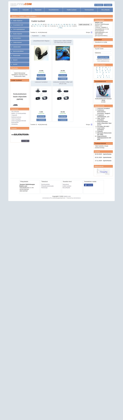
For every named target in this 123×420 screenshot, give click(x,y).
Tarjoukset (37, 10)
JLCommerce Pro (47, 198)
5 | (67, 26)
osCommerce (77, 198)
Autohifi (15, 64)
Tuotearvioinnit (100, 143)
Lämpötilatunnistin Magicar (41, 41)
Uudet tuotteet (16, 80)
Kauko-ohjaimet (17, 33)
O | (69, 24)
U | (40, 26)
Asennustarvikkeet (18, 51)
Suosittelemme (54, 10)
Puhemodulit (16, 55)
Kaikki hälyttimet (17, 20)
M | (64, 24)
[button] (98, 5)
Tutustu (14, 128)
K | (59, 24)
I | (54, 24)
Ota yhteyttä (105, 10)
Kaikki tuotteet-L (31, 16)
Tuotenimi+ (35, 35)
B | (36, 24)
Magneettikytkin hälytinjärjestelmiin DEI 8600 (104, 137)
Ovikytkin (100, 131)
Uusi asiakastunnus (103, 61)
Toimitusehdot (89, 10)
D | (41, 24)
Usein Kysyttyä (15, 119)
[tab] (19, 21)
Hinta (43, 35)
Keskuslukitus (17, 38)
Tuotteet (21, 16)
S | (34, 26)
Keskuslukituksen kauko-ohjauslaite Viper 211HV (104, 123)
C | (38, 24)
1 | (57, 26)
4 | (64, 26)
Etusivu (15, 10)
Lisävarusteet (17, 47)
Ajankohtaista (103, 154)
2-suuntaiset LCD (18, 25)
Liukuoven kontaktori (41, 82)
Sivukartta (14, 124)
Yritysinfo (14, 115)
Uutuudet (26, 10)
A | (33, 24)
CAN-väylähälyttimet (19, 29)
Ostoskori (98, 40)
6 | (70, 26)
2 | (60, 26)
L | (61, 24)
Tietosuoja (44, 187)
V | (43, 26)
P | (72, 24)
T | (37, 26)
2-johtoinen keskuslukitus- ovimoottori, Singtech (103, 111)
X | (48, 26)
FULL (61, 27)
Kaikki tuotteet (71, 10)
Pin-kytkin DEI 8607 (103, 126)
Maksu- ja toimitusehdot (18, 113)
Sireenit (15, 60)
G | (48, 24)
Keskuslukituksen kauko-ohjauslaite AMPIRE (20, 97)
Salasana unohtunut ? (103, 59)
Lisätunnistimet (17, 42)
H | (51, 24)
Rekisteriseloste (16, 117)
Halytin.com (67, 196)
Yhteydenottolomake (47, 186)
